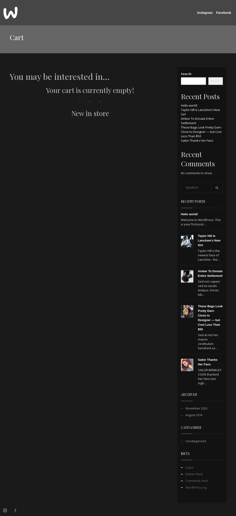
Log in (190, 467)
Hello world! (189, 105)
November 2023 (196, 408)
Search (186, 74)
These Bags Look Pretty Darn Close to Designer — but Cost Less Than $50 (201, 131)
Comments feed (197, 481)
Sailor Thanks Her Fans (197, 140)
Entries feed (194, 474)
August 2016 (194, 415)
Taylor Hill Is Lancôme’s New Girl (209, 240)
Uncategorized (196, 441)
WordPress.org (196, 487)
